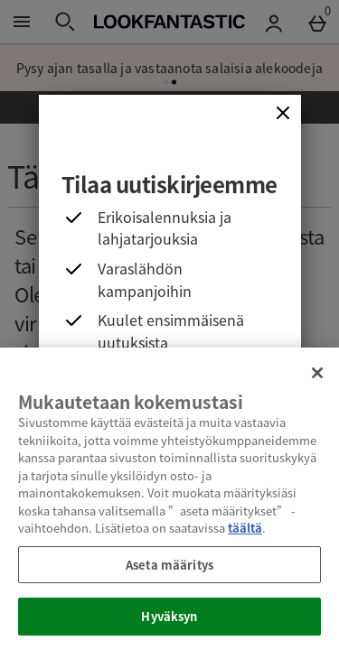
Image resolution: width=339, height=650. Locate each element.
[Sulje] (283, 113)
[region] (169, 499)
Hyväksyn (169, 616)
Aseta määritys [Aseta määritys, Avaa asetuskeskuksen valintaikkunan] (169, 564)
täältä (245, 527)
